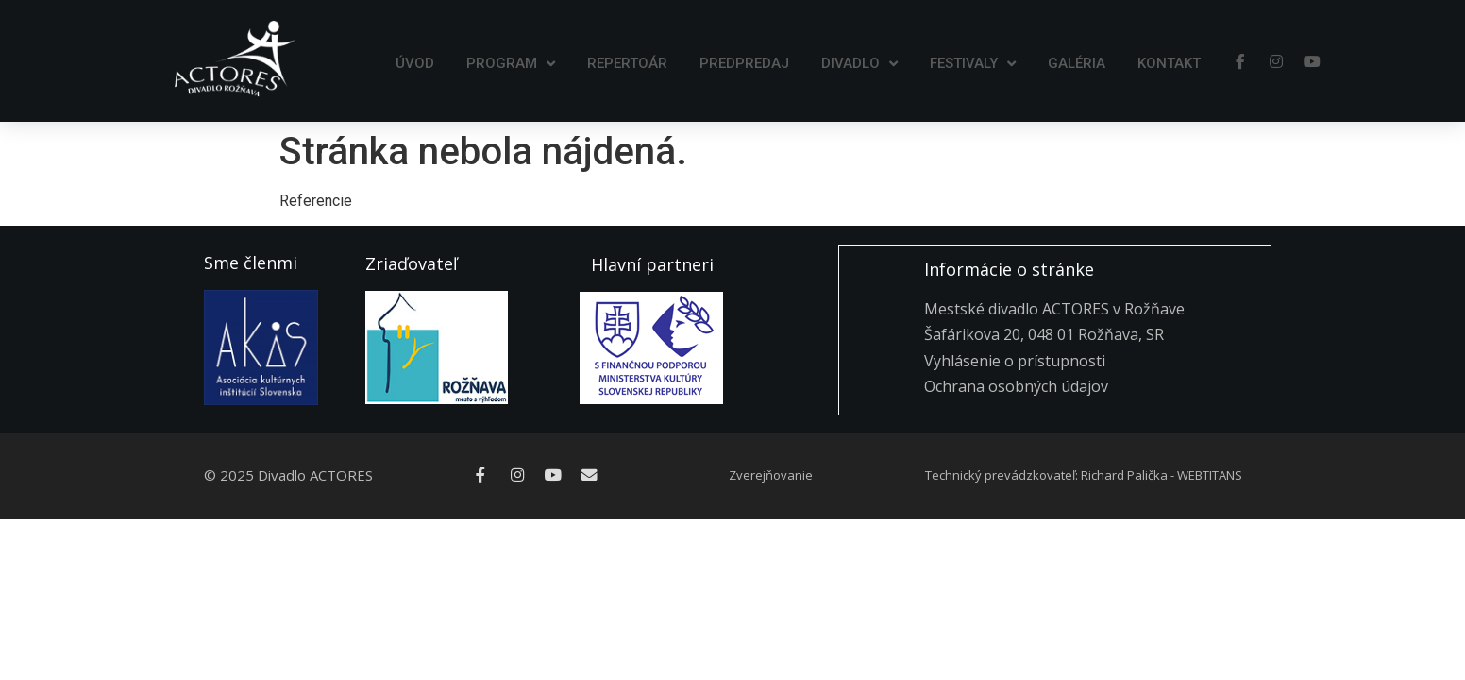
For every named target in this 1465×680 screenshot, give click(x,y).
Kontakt (1169, 63)
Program (510, 63)
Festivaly (973, 63)
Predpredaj (744, 63)
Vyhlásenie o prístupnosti (1014, 359)
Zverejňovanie (771, 475)
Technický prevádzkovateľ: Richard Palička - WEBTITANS (1083, 475)
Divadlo (859, 63)
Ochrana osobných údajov (1016, 385)
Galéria (1076, 63)
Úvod (415, 63)
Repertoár (627, 63)
